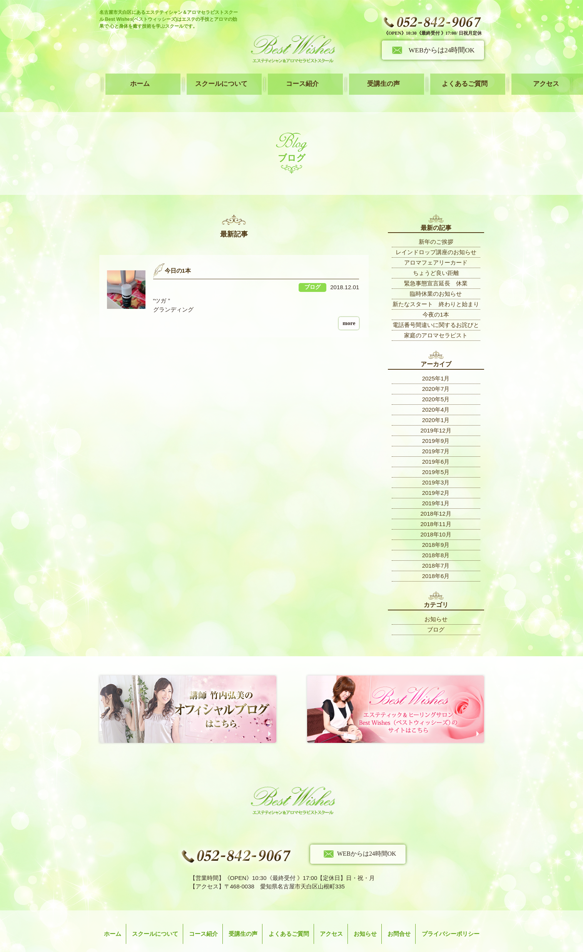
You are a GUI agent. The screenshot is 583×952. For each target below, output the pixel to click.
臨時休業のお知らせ (436, 281)
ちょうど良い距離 (436, 260)
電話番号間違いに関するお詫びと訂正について (436, 313)
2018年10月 (435, 521)
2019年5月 (436, 459)
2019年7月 (436, 438)
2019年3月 (436, 469)
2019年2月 (436, 480)
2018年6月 (436, 563)
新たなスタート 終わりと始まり (436, 291)
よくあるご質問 (390, 78)
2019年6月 (436, 449)
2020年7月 (436, 376)
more (348, 311)
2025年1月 (436, 365)
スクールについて (198, 78)
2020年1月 (436, 407)
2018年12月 (435, 501)
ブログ (435, 616)
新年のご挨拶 (436, 229)
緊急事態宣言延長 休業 (436, 271)
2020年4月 (436, 397)
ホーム (134, 78)
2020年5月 (436, 386)
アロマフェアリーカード (436, 250)
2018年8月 (436, 542)
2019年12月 (435, 417)
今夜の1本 (436, 302)
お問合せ (399, 915)
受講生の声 (326, 78)
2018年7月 (436, 553)
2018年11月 (435, 511)
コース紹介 (262, 78)
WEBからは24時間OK (442, 50)
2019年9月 (436, 428)
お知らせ (436, 606)
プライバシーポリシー (450, 915)
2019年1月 (436, 490)
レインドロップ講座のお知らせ (436, 239)
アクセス (454, 78)
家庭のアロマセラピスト (436, 323)
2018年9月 (436, 532)
